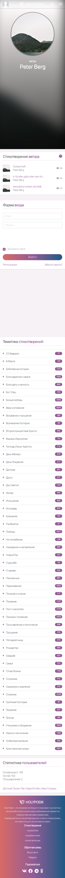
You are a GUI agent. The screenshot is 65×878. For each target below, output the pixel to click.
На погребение (32, 539)
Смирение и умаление (32, 686)
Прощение (32, 632)
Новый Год (32, 555)
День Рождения (32, 462)
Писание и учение (32, 593)
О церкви (32, 570)
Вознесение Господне (32, 423)
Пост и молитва (32, 609)
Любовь (32, 531)
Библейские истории (32, 369)
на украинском (32, 835)
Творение (32, 709)
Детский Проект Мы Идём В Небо (21, 788)
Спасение (32, 694)
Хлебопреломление (32, 740)
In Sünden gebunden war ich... (28, 176)
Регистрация (10, 264)
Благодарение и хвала (32, 376)
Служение (32, 678)
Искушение (32, 500)
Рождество (32, 647)
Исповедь (32, 508)
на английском (32, 840)
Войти (32, 257)
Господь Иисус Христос (32, 446)
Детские (32, 469)
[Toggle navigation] (60, 4)
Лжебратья (32, 524)
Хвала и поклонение (32, 733)
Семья (32, 663)
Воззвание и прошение (32, 415)
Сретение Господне (32, 702)
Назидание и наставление (32, 547)
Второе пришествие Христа (32, 431)
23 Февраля (32, 353)
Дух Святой (32, 485)
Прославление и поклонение (32, 624)
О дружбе (32, 562)
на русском (32, 830)
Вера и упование (32, 407)
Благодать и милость (32, 384)
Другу (32, 477)
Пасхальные (32, 578)
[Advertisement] (32, 113)
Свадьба (32, 655)
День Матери (32, 454)
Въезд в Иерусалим (32, 438)
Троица (32, 717)
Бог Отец (32, 392)
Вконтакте (32, 852)
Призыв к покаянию (32, 617)
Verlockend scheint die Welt (27, 186)
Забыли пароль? (53, 264)
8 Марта (32, 361)
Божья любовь (32, 400)
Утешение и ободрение (32, 725)
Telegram (32, 857)
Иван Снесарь (48, 788)
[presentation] (29, 237)
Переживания (32, 586)
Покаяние (32, 601)
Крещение (32, 516)
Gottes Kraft (19, 166)
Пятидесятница (32, 640)
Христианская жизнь (32, 748)
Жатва (32, 493)
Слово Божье (32, 671)
